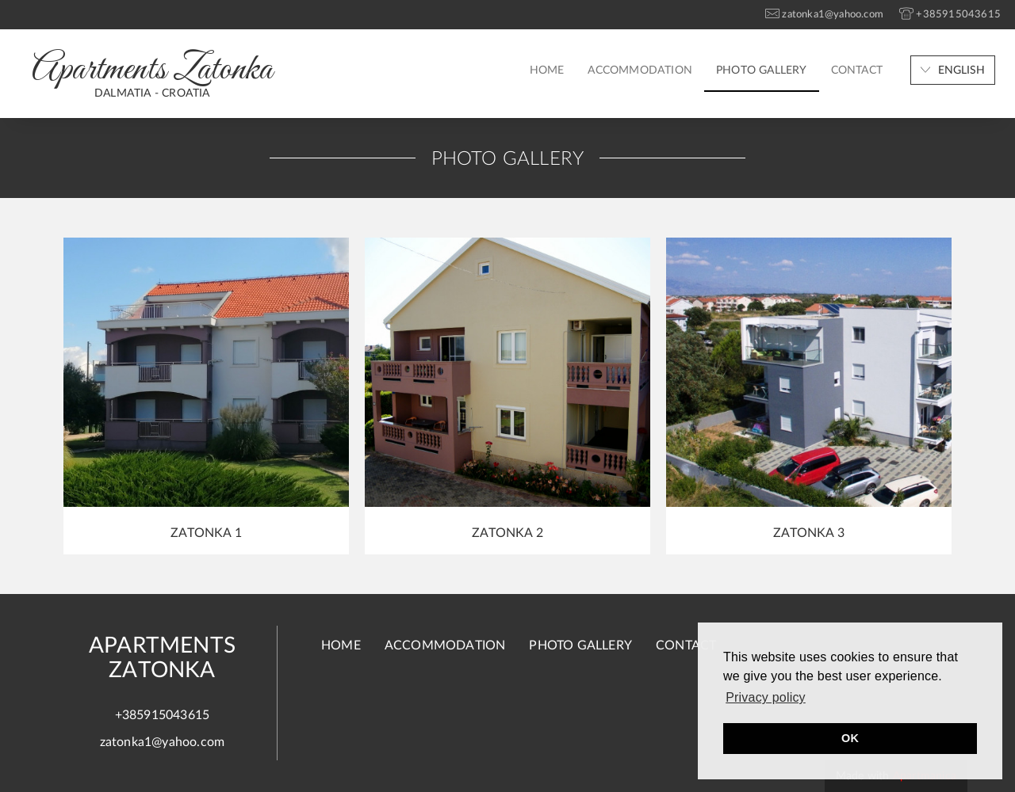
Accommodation (640, 70)
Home (547, 70)
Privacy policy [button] (766, 697)
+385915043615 (162, 715)
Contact (857, 70)
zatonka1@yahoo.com (162, 742)
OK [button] (850, 738)
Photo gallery (761, 70)
